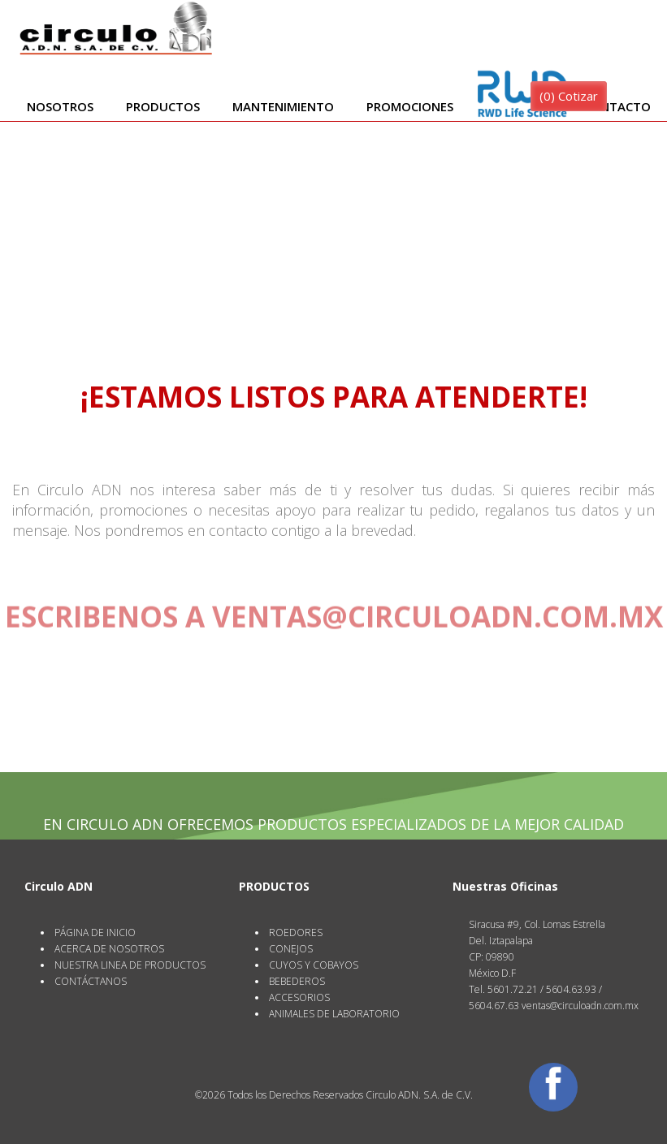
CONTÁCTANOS (90, 981)
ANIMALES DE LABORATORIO (334, 1014)
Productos (163, 106)
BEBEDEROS (297, 981)
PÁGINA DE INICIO (95, 932)
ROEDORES (296, 932)
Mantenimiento (283, 106)
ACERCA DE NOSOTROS (109, 949)
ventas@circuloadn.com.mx (437, 613)
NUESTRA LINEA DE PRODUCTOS (130, 965)
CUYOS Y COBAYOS (313, 965)
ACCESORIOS (299, 997)
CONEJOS (291, 949)
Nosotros (60, 106)
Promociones (409, 106)
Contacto (617, 106)
